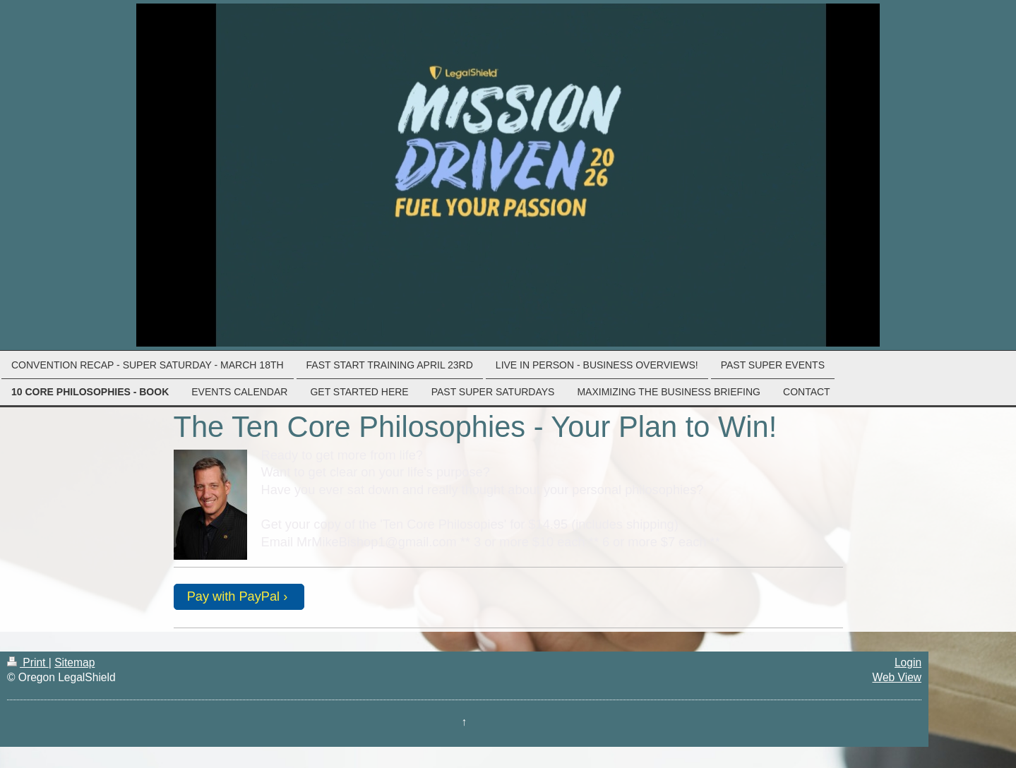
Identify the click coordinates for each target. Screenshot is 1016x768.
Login (908, 662)
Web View (896, 677)
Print (28, 662)
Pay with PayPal (233, 596)
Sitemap (74, 662)
